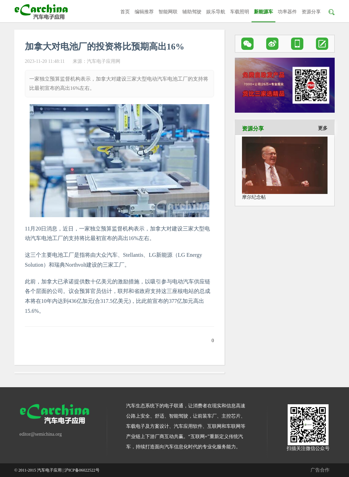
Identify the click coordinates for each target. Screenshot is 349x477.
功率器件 (287, 11)
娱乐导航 (215, 11)
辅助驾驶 (191, 11)
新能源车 (263, 11)
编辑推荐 (144, 11)
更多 (323, 128)
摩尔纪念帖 (254, 197)
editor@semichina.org (40, 434)
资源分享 (311, 11)
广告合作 (320, 470)
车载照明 (239, 11)
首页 (125, 11)
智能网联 (168, 11)
